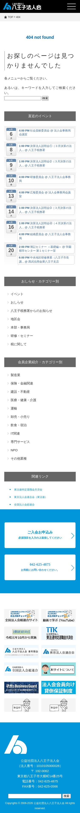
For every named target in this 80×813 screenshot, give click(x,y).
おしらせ (17, 302)
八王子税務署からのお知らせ (31, 310)
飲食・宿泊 (19, 425)
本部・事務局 (20, 327)
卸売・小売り (20, 416)
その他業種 (19, 458)
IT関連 (15, 433)
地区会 (15, 319)
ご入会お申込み (40, 534)
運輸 (14, 408)
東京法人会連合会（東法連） (30, 497)
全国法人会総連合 (24, 504)
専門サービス (20, 442)
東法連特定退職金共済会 (28, 489)
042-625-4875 (40, 566)
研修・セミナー (22, 336)
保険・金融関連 (22, 383)
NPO (14, 450)
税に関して (19, 344)
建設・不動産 (20, 391)
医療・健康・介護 (23, 400)
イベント (17, 294)
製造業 (15, 375)
